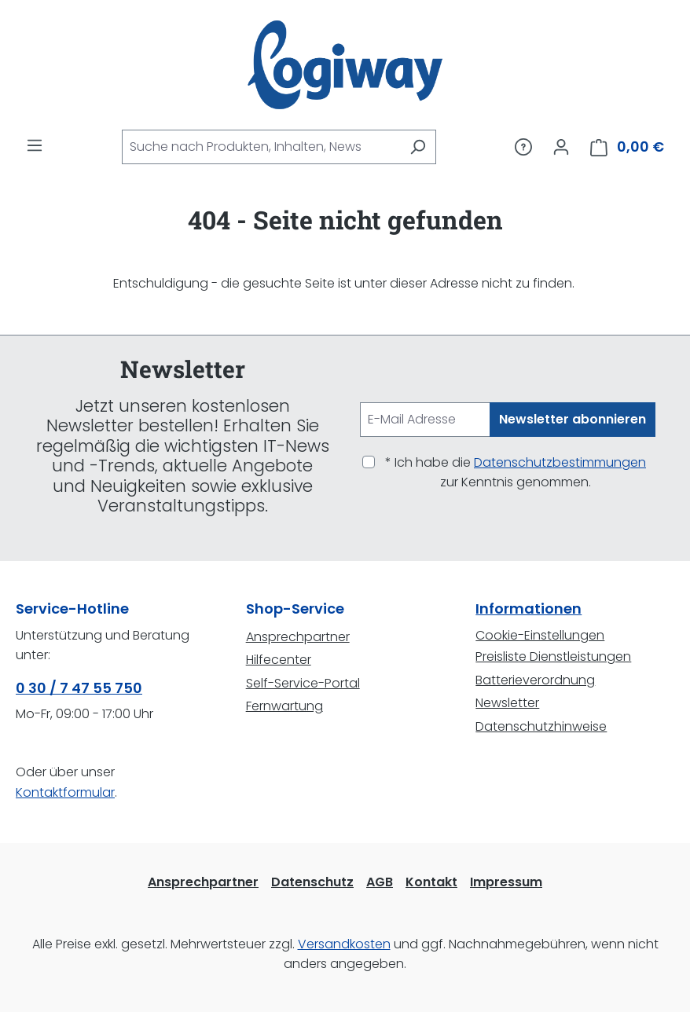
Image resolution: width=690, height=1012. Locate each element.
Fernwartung (284, 706)
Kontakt (431, 882)
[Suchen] (417, 147)
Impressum (506, 882)
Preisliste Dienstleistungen (553, 656)
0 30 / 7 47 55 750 (79, 688)
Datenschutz (312, 882)
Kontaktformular (65, 792)
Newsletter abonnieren (572, 419)
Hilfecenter (278, 660)
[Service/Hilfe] (523, 147)
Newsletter (507, 703)
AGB (379, 882)
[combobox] (261, 147)
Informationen (528, 608)
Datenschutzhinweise (541, 726)
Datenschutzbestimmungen (560, 462)
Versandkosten (344, 944)
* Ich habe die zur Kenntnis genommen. (515, 472)
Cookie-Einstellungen (539, 635)
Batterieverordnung (535, 680)
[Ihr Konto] (561, 147)
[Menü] (34, 145)
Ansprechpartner (298, 637)
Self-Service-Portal (303, 683)
